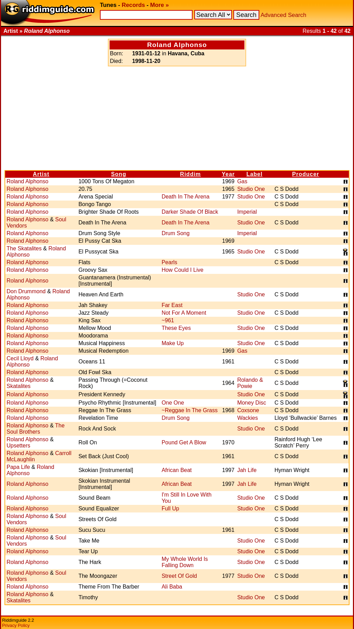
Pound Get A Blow (183, 442)
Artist (41, 174)
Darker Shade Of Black (189, 212)
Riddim (190, 174)
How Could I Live (182, 270)
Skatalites (18, 386)
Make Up (172, 343)
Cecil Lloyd (20, 358)
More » (159, 5)
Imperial (247, 212)
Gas (242, 181)
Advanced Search (283, 15)
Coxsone (248, 410)
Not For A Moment (183, 313)
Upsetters (18, 445)
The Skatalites (24, 248)
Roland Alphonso (27, 181)
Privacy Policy (16, 625)
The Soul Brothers (36, 429)
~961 (167, 320)
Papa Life (18, 467)
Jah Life (247, 470)
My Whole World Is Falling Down (184, 562)
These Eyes (175, 328)
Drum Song (175, 233)
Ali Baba (171, 587)
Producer (305, 174)
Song (118, 174)
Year (228, 174)
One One (172, 403)
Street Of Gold (179, 576)
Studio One (251, 189)
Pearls (169, 262)
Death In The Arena (185, 197)
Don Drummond (26, 291)
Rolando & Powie (250, 383)
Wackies (247, 418)
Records (133, 5)
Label (254, 174)
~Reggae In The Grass (189, 410)
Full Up (170, 508)
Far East (171, 305)
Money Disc (251, 403)
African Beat (176, 470)
